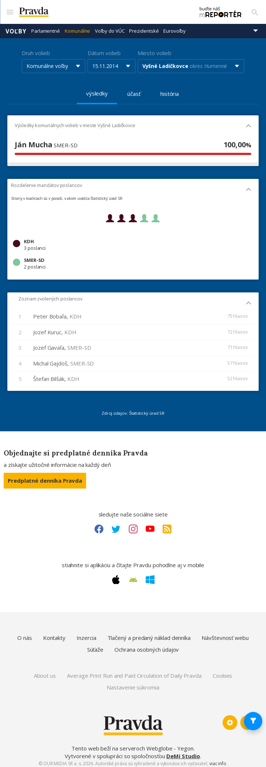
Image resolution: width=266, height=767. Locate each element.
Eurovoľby (174, 27)
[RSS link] (167, 525)
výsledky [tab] (97, 90)
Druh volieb (36, 49)
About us (45, 672)
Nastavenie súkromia (133, 684)
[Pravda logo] (99, 10)
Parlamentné (45, 27)
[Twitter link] (115, 525)
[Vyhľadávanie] (255, 10)
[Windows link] (150, 576)
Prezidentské (144, 27)
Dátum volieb (104, 49)
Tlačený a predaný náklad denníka (149, 634)
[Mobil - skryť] (248, 123)
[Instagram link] (133, 525)
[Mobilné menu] (9, 10)
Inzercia (86, 634)
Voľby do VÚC (109, 27)
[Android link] (133, 576)
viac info (217, 760)
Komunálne (77, 27)
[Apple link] (115, 576)
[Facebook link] (99, 525)
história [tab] (169, 90)
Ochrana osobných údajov (146, 646)
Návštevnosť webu (225, 634)
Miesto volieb (154, 49)
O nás (24, 634)
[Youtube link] (150, 525)
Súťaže (95, 646)
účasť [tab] (134, 90)
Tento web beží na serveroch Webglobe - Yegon (132, 745)
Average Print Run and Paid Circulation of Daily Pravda (134, 672)
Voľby (16, 28)
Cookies (222, 672)
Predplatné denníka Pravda (45, 477)
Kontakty (54, 634)
